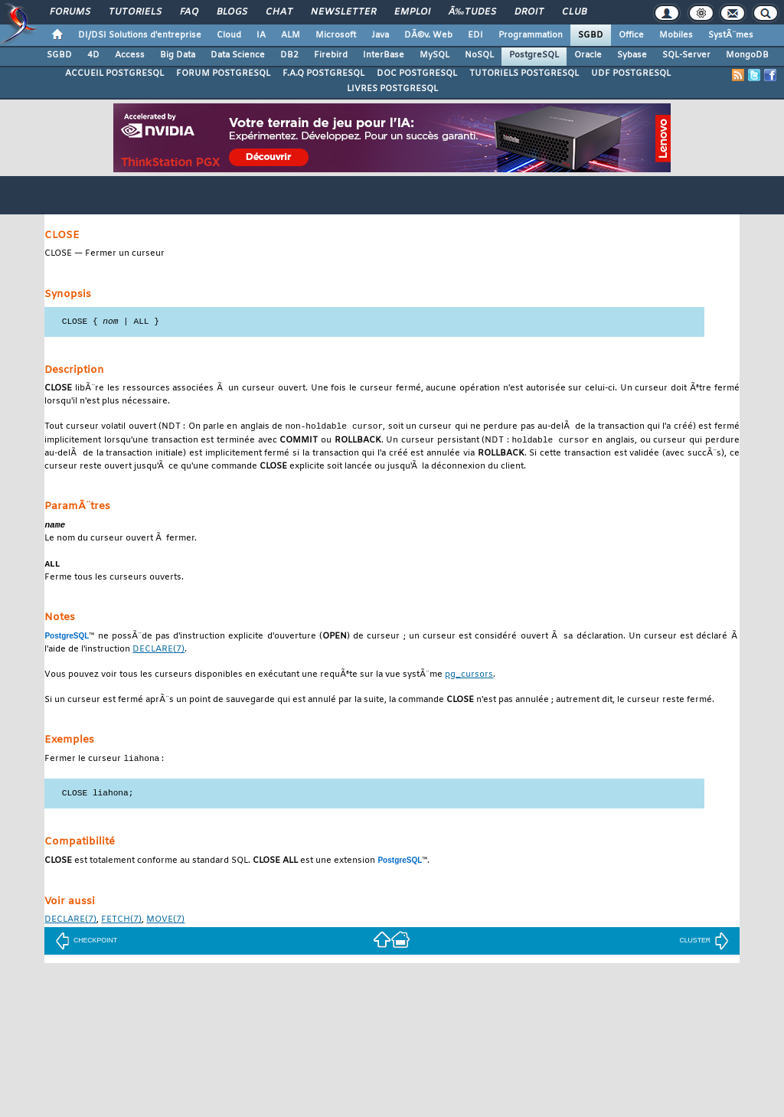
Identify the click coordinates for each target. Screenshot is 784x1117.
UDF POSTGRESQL (631, 73)
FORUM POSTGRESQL (223, 73)
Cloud (229, 35)
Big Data (177, 55)
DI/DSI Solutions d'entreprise (139, 35)
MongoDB (747, 55)
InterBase (383, 55)
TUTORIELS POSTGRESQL (524, 73)
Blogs (232, 12)
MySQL (434, 55)
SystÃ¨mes (730, 35)
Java (380, 35)
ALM (290, 35)
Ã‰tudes (472, 12)
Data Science (238, 55)
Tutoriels (135, 12)
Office (631, 35)
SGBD (590, 35)
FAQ (189, 12)
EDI (475, 35)
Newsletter (343, 12)
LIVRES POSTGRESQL (392, 88)
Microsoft (335, 35)
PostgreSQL (534, 55)
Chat (279, 12)
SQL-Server (686, 55)
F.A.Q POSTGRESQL (323, 73)
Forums (70, 12)
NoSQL (479, 55)
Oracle (588, 55)
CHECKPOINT (86, 945)
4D (93, 55)
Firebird (331, 55)
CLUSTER (704, 945)
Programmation (530, 35)
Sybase (632, 55)
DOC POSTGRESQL (417, 73)
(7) (158, 653)
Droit (529, 12)
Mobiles (676, 35)
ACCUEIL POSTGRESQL (114, 73)
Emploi (412, 12)
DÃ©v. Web (428, 35)
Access (130, 55)
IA (261, 35)
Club (574, 12)
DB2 (289, 55)
